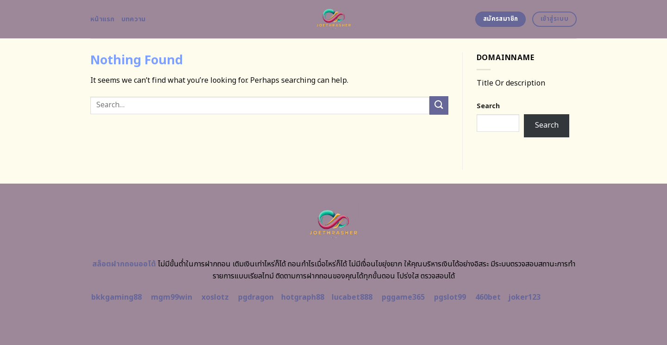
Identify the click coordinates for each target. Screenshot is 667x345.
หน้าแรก (102, 19)
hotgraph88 (302, 297)
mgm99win (171, 297)
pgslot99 (450, 297)
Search (488, 106)
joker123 (524, 297)
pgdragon (256, 297)
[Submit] (438, 105)
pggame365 (403, 297)
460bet (488, 297)
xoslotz (215, 297)
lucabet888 (352, 297)
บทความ (133, 19)
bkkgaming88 (116, 297)
